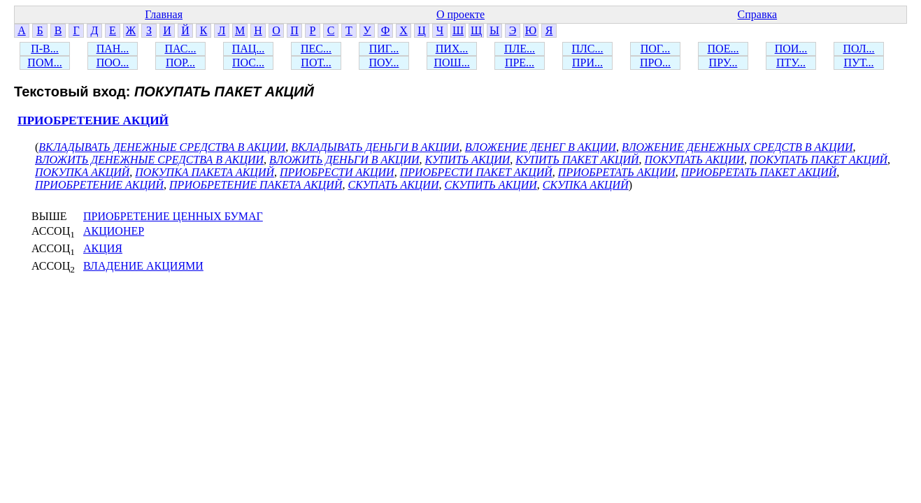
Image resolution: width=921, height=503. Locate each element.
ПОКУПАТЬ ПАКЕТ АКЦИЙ (818, 160)
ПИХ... (452, 48)
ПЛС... (587, 48)
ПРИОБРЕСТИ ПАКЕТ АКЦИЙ (476, 172)
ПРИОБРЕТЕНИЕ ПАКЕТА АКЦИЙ (255, 185)
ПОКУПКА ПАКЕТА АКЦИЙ (204, 172)
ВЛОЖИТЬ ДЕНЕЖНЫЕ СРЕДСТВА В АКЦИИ (149, 160)
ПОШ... (451, 62)
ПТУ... (791, 62)
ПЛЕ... (519, 48)
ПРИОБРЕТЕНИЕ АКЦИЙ (93, 120)
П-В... (45, 48)
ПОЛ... (858, 48)
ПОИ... (791, 48)
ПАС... (181, 48)
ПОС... (248, 62)
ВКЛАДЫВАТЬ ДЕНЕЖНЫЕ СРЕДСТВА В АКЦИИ (161, 147)
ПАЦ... (248, 48)
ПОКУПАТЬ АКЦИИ (694, 160)
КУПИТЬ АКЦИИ (468, 160)
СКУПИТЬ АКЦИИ (490, 185)
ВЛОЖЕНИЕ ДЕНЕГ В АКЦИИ (540, 147)
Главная (164, 14)
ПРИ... (587, 62)
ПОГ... (656, 48)
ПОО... (113, 62)
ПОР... (180, 62)
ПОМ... (44, 62)
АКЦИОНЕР (113, 231)
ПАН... (113, 48)
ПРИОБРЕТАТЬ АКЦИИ (617, 172)
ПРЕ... (519, 62)
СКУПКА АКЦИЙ (586, 185)
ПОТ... (316, 62)
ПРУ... (723, 62)
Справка (758, 14)
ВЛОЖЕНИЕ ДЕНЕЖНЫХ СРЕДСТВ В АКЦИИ (737, 147)
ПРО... (655, 62)
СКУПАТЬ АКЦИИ (393, 185)
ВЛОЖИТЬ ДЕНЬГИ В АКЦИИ (344, 160)
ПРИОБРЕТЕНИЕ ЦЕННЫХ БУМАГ (173, 216)
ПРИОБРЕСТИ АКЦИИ (337, 172)
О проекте (460, 14)
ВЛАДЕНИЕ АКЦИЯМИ (143, 266)
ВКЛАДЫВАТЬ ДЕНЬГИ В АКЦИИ (375, 147)
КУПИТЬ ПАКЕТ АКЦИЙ (576, 160)
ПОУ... (384, 62)
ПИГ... (384, 48)
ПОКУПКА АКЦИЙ (82, 172)
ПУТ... (858, 62)
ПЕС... (316, 48)
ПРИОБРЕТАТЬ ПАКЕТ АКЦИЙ (759, 172)
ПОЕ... (723, 48)
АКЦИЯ (102, 248)
